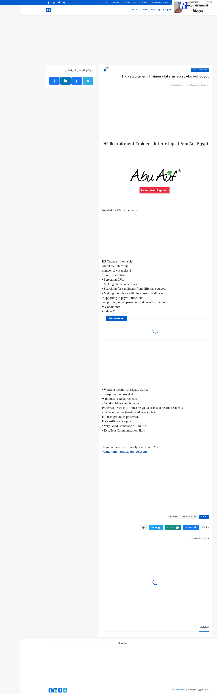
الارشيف (105, 3)
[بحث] (28, 10)
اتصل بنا (94, 3)
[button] (170, 527)
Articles (114, 10)
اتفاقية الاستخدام (120, 3)
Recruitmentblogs (159, 690)
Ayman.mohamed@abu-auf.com (104, 452)
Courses (124, 10)
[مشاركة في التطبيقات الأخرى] (123, 527)
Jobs (149, 10)
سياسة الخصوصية (139, 3)
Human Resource (179, 70)
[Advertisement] (108, 42)
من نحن (84, 3)
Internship (135, 10)
